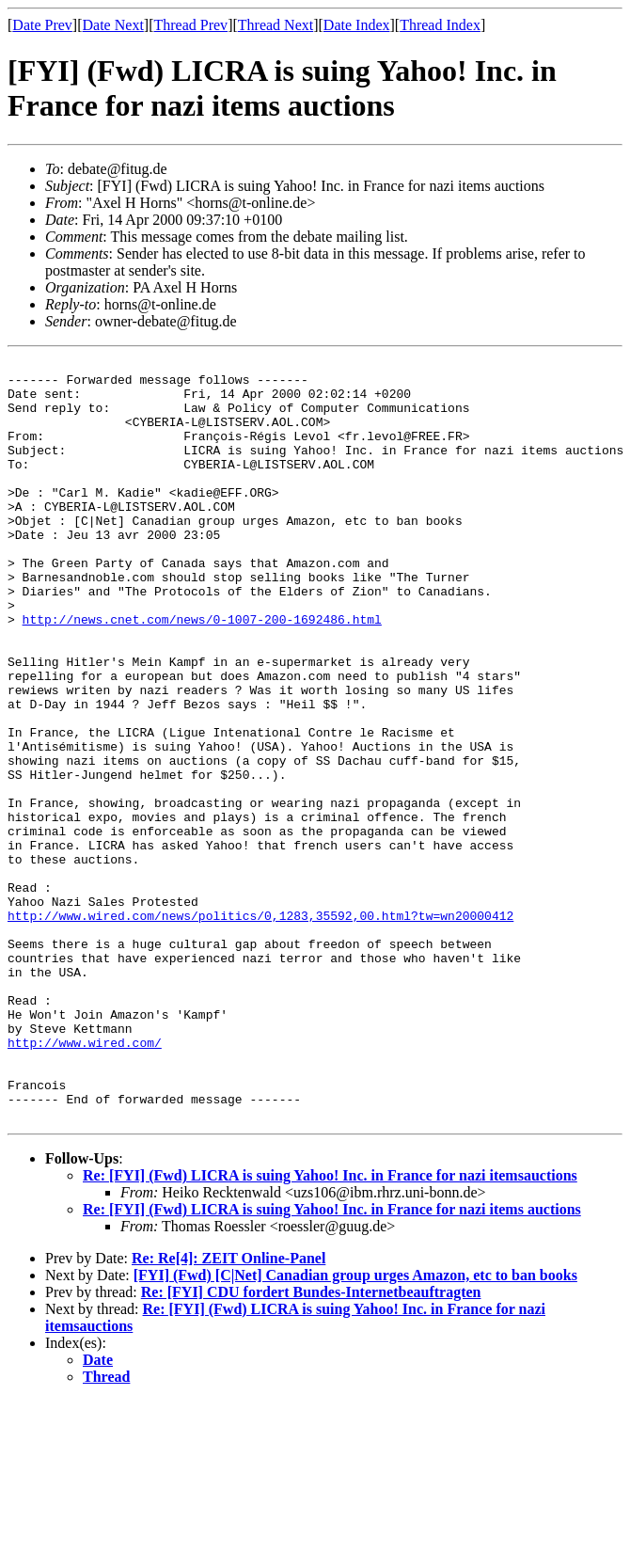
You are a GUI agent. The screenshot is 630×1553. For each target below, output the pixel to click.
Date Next (113, 25)
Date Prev (42, 25)
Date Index (356, 25)
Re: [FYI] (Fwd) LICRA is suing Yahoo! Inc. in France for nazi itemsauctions (330, 1328)
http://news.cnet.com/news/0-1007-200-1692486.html (202, 672)
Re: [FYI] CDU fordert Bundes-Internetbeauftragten (311, 1444)
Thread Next (275, 25)
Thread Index (440, 25)
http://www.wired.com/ (85, 1180)
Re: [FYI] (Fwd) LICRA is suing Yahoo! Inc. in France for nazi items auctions (332, 1362)
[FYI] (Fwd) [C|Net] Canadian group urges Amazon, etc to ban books (355, 1427)
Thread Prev (190, 25)
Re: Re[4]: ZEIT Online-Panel (228, 1410)
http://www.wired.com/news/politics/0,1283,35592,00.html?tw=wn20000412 (260, 1028)
